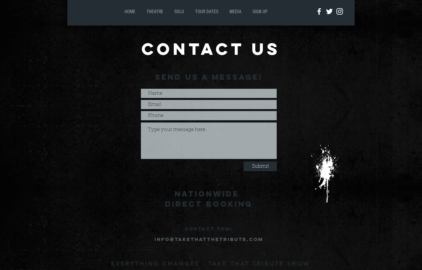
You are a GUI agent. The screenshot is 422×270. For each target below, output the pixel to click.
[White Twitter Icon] (329, 11)
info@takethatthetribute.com (208, 239)
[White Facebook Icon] (319, 11)
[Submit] (260, 166)
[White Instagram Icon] (339, 11)
